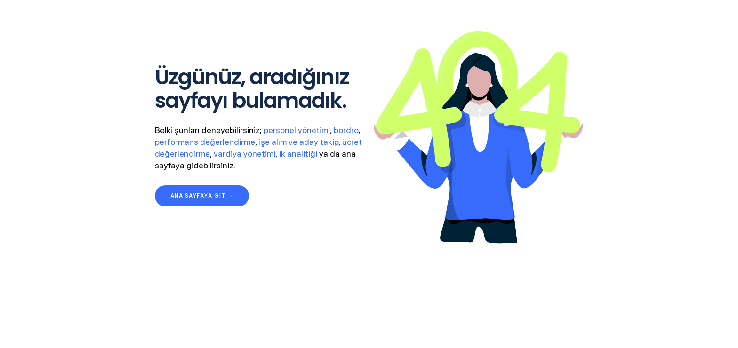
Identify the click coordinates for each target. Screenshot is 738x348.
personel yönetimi (297, 130)
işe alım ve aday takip (298, 142)
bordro (346, 130)
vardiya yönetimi (244, 153)
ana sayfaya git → (201, 195)
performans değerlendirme (205, 142)
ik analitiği (298, 153)
